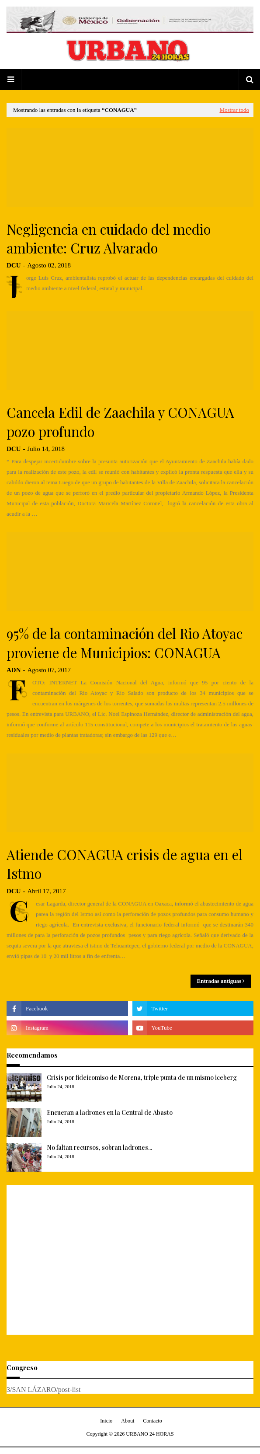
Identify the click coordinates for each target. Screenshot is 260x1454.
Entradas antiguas (219, 981)
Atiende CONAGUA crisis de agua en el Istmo (125, 863)
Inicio (106, 1421)
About (127, 1421)
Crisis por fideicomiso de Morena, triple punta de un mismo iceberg (142, 1077)
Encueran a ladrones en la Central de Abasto (110, 1112)
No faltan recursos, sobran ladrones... (99, 1147)
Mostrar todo (234, 110)
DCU (14, 265)
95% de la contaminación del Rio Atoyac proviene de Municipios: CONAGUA (125, 642)
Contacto (152, 1421)
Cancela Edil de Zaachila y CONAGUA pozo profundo (120, 421)
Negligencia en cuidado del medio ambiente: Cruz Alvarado (109, 238)
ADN (14, 669)
